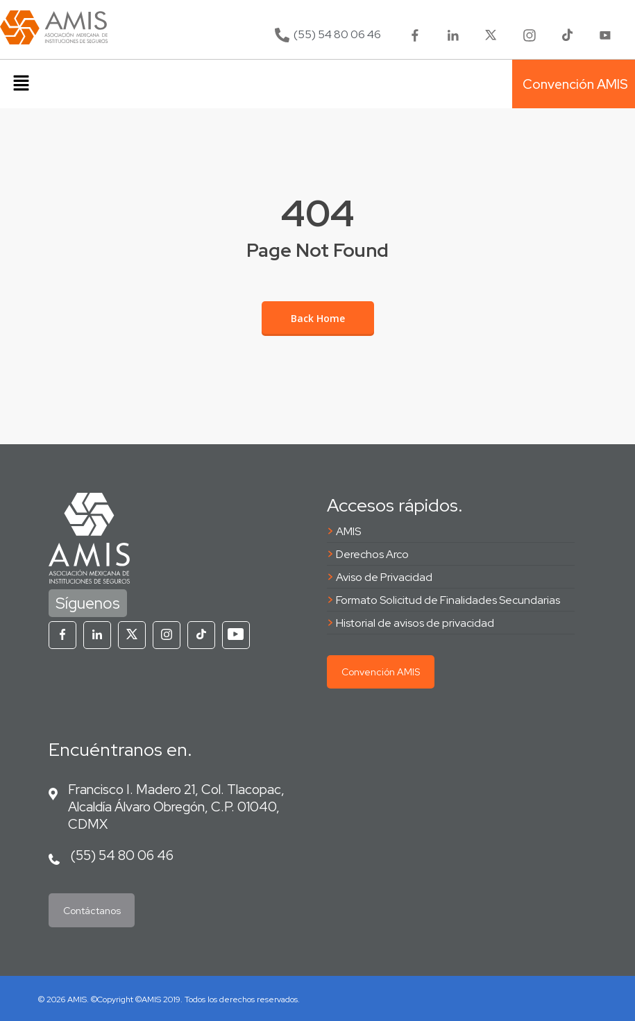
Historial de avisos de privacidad (415, 623)
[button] (21, 84)
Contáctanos (92, 910)
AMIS (348, 531)
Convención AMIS (380, 672)
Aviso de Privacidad (384, 577)
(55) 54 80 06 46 (121, 855)
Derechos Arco (372, 554)
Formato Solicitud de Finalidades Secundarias (448, 600)
